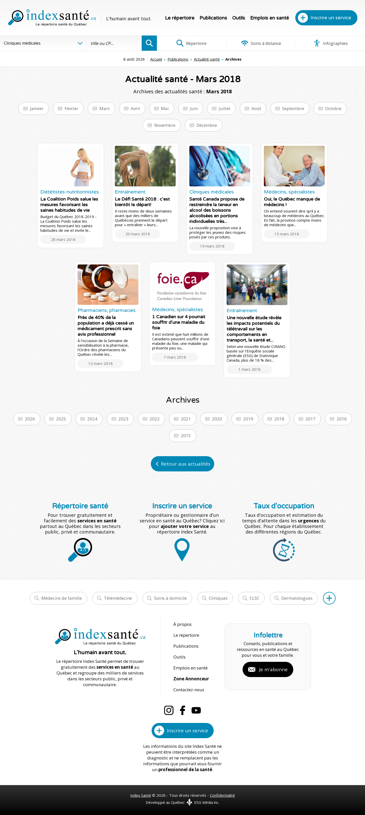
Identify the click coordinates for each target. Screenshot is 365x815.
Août (256, 108)
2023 (123, 419)
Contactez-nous (188, 690)
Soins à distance (261, 43)
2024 (92, 419)
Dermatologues (297, 598)
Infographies (330, 43)
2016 (342, 419)
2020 (217, 419)
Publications (213, 18)
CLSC (254, 598)
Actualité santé (207, 59)
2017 (310, 419)
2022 (155, 419)
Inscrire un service (331, 18)
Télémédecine (118, 598)
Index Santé (140, 795)
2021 (186, 419)
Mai (165, 108)
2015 (186, 435)
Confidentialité (222, 795)
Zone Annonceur (191, 679)
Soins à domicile (170, 598)
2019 (248, 419)
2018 (279, 419)
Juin (194, 108)
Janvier (37, 108)
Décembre (206, 125)
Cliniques (218, 598)
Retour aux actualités (185, 463)
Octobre (333, 108)
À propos (182, 624)
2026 (30, 419)
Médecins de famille (61, 598)
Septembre (293, 108)
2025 (61, 419)
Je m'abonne (273, 669)
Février (71, 108)
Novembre (164, 125)
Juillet (224, 108)
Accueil (156, 59)
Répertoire (191, 43)
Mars (104, 108)
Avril (135, 108)
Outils (238, 18)
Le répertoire (179, 18)
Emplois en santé (269, 18)
